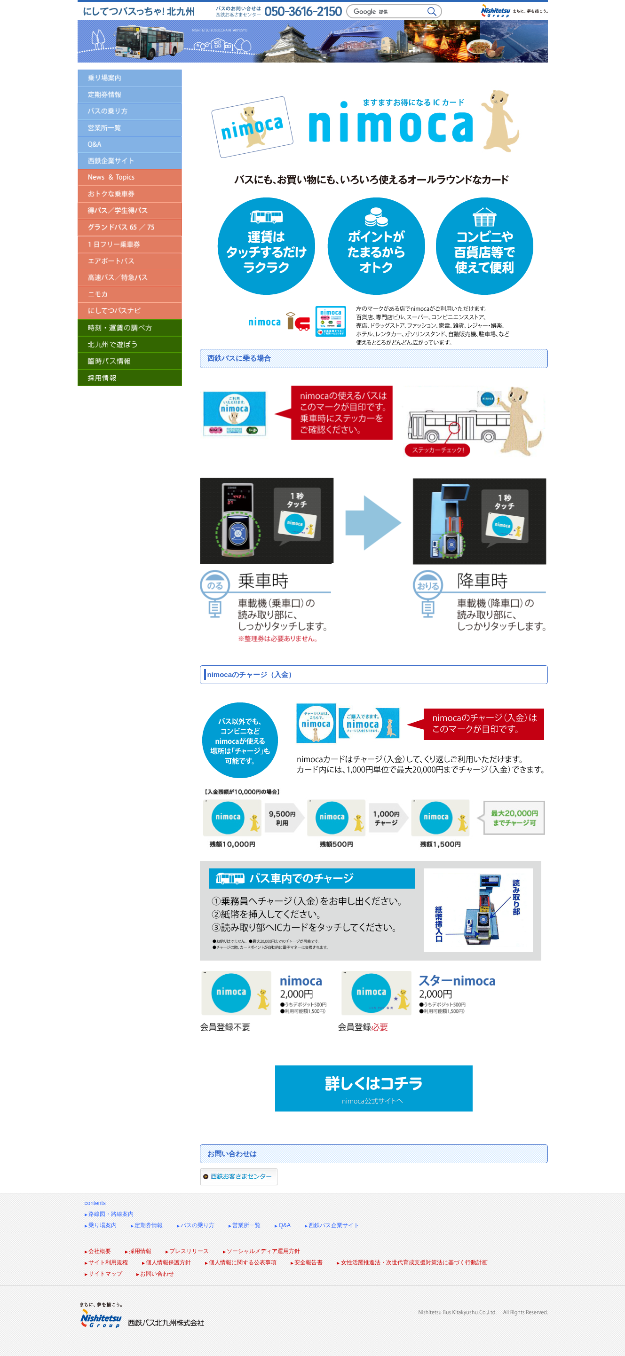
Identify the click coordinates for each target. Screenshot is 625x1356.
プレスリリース (187, 1251)
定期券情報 (147, 1225)
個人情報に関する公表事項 (241, 1262)
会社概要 (98, 1251)
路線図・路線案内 (109, 1214)
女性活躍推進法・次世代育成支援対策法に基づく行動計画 (412, 1262)
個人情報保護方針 (166, 1262)
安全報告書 (307, 1262)
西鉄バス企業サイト (332, 1225)
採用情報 (138, 1251)
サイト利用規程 (106, 1262)
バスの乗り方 (195, 1225)
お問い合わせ (155, 1273)
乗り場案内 (101, 1225)
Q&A (283, 1225)
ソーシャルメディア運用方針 (261, 1251)
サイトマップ (103, 1273)
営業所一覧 (245, 1225)
